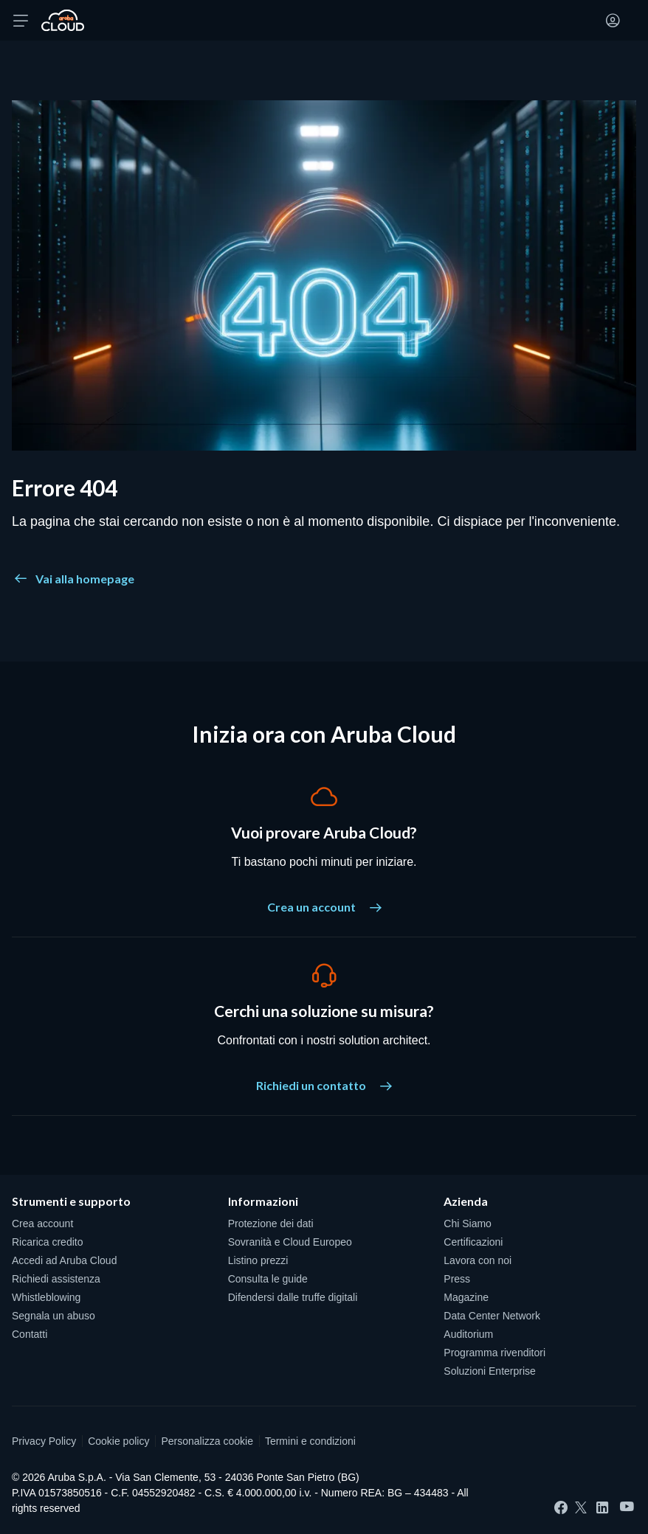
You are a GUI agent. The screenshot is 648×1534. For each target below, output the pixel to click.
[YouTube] (627, 1507)
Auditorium (468, 1334)
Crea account (42, 1223)
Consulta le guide (268, 1279)
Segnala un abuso (53, 1316)
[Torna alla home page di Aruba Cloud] (62, 20)
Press (457, 1279)
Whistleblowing (46, 1297)
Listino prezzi (258, 1260)
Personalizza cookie (207, 1441)
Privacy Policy (44, 1441)
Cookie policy (118, 1441)
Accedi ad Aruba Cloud (64, 1260)
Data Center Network (492, 1316)
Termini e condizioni (310, 1441)
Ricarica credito (47, 1242)
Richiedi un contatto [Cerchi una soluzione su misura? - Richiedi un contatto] (324, 1085)
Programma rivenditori (494, 1352)
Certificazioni (473, 1242)
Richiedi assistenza (56, 1279)
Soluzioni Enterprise (490, 1371)
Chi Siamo (468, 1223)
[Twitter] (581, 1507)
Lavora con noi (477, 1260)
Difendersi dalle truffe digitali (293, 1297)
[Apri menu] (20, 20)
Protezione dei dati (271, 1223)
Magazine (466, 1297)
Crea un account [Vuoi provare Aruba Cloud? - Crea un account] (324, 906)
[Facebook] (561, 1507)
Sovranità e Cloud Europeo (290, 1242)
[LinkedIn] (602, 1507)
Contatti (29, 1334)
